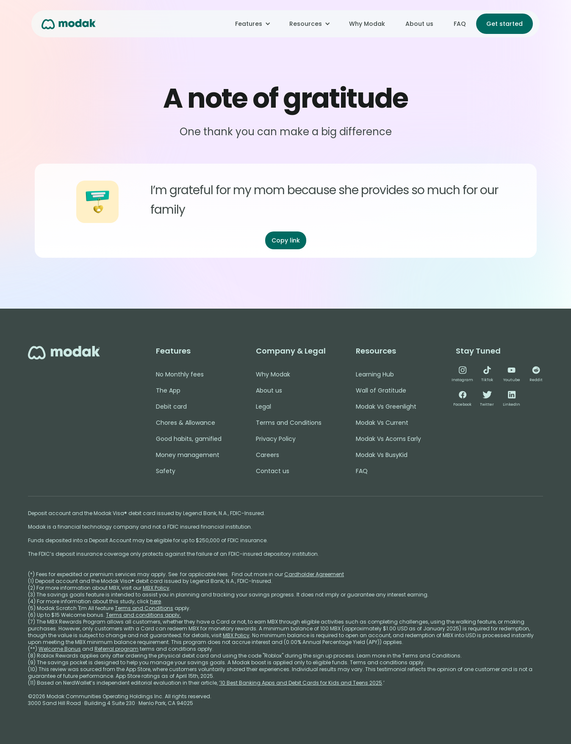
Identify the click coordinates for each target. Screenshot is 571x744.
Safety (165, 471)
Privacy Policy (276, 439)
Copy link (286, 240)
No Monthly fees (180, 374)
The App (168, 390)
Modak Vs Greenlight (386, 406)
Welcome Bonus (60, 648)
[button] (252, 23)
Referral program (116, 648)
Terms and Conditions (289, 422)
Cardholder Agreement (314, 574)
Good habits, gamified (189, 439)
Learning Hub (375, 374)
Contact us (272, 471)
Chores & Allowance (185, 422)
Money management (187, 455)
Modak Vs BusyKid (381, 455)
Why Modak (367, 24)
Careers (267, 455)
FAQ (460, 24)
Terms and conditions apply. (143, 615)
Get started (504, 24)
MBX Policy (156, 587)
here (155, 601)
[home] (69, 23)
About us (419, 24)
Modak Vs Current (382, 422)
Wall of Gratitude (381, 390)
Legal (263, 406)
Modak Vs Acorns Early (388, 439)
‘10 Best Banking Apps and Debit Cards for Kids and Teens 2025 (300, 682)
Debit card (171, 406)
